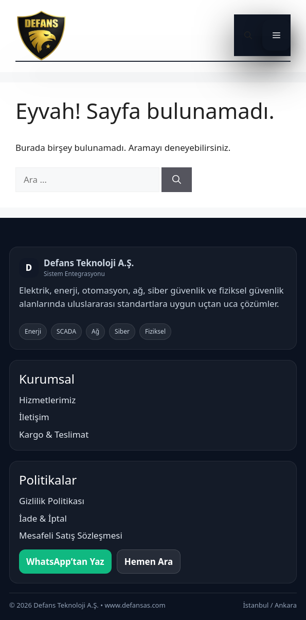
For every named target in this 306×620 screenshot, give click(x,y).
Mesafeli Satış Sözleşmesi (70, 535)
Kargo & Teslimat (53, 434)
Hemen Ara (148, 561)
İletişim (34, 417)
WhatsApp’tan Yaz (65, 561)
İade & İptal (43, 518)
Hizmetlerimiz (47, 400)
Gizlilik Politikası (51, 501)
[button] (248, 35)
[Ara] (176, 179)
